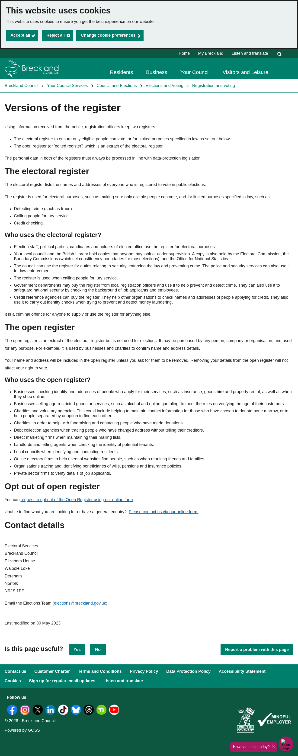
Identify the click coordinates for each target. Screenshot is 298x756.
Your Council (195, 72)
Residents (121, 72)
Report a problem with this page (257, 649)
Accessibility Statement (242, 671)
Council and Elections (117, 85)
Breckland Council (21, 85)
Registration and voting (213, 85)
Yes (77, 649)
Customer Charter (52, 671)
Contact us (15, 671)
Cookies (13, 681)
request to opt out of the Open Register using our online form (76, 499)
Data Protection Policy (188, 671)
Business (156, 72)
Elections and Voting (164, 85)
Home (184, 53)
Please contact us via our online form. (163, 511)
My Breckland (210, 53)
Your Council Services (67, 85)
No (98, 649)
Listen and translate (250, 53)
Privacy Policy (144, 671)
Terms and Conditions (100, 671)
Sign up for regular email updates (62, 681)
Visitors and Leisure (245, 72)
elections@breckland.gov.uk (80, 603)
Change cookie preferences (108, 35)
